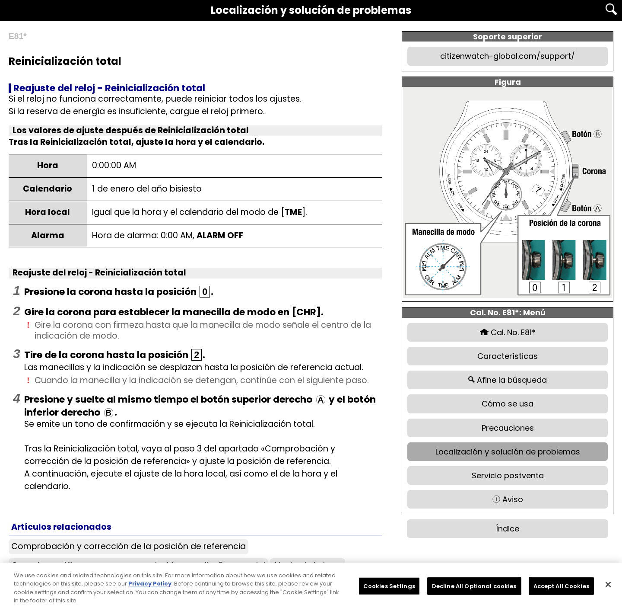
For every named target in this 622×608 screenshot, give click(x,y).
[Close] (608, 587)
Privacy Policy (149, 586)
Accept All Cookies (561, 589)
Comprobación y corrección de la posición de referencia (128, 546)
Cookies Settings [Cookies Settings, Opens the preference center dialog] (389, 589)
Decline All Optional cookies (474, 589)
